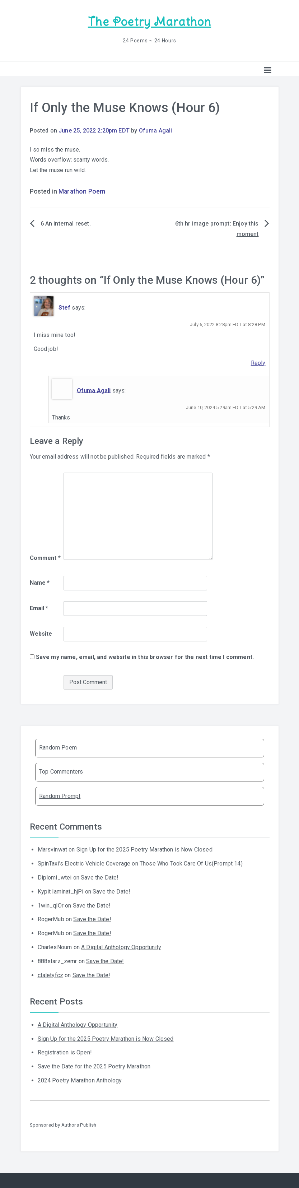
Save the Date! (99, 877)
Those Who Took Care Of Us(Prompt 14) (191, 863)
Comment (45, 557)
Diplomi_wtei (55, 877)
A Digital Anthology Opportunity (121, 947)
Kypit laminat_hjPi (61, 891)
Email (39, 608)
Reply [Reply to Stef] (258, 362)
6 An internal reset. (66, 223)
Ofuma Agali (155, 130)
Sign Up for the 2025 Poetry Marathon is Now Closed (144, 849)
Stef (65, 307)
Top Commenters (61, 771)
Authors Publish (78, 1125)
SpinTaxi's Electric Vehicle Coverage (84, 863)
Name (40, 582)
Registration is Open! (65, 1052)
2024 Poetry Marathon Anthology (80, 1080)
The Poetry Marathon (149, 21)
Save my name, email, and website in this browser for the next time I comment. (145, 657)
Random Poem (58, 747)
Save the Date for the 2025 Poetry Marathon (94, 1066)
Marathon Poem (82, 191)
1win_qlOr (51, 905)
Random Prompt (59, 796)
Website (41, 633)
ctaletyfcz (51, 975)
